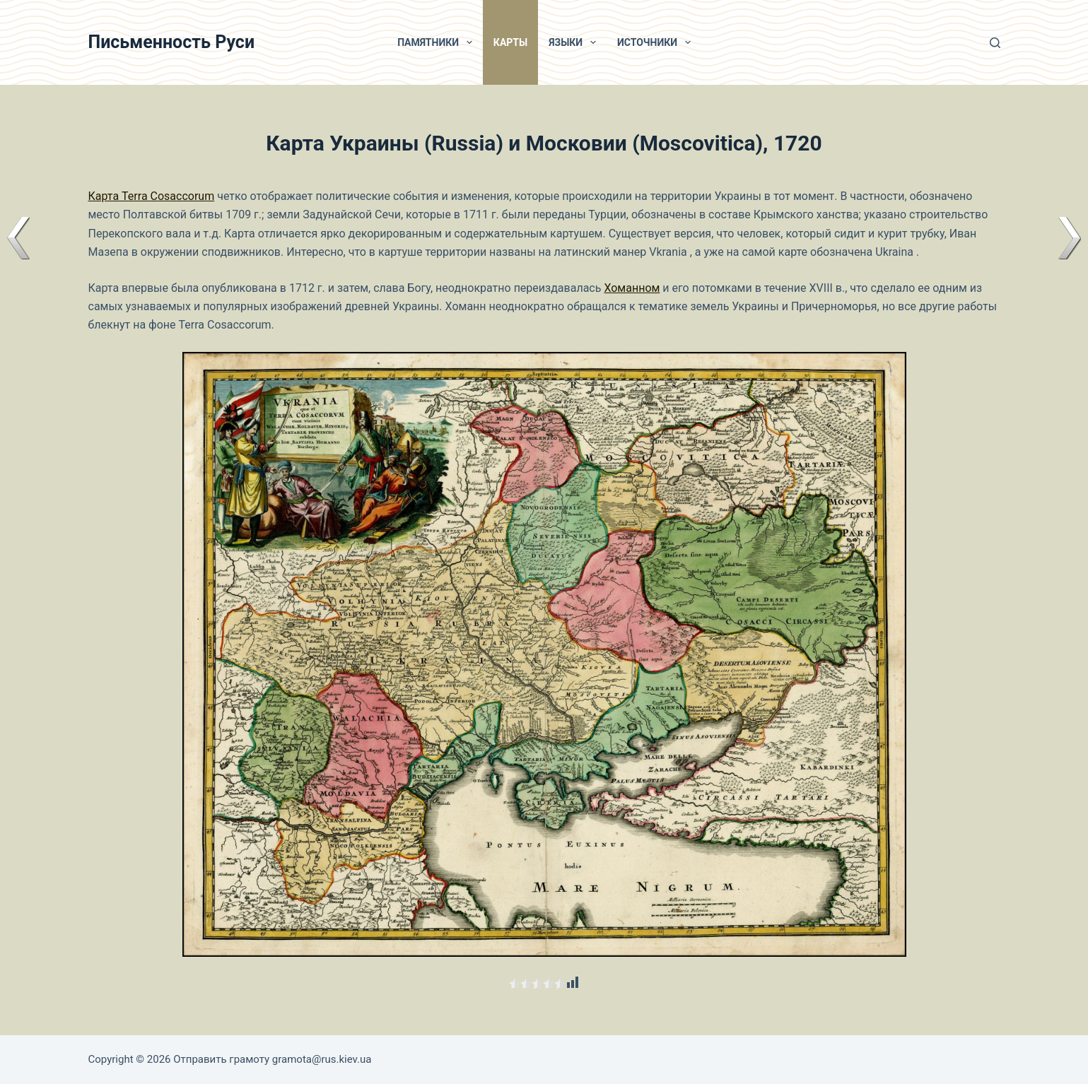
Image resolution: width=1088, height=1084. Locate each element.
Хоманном (632, 288)
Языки (575, 42)
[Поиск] (995, 42)
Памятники (437, 42)
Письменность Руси (171, 42)
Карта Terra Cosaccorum (151, 196)
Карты (510, 42)
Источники (656, 42)
